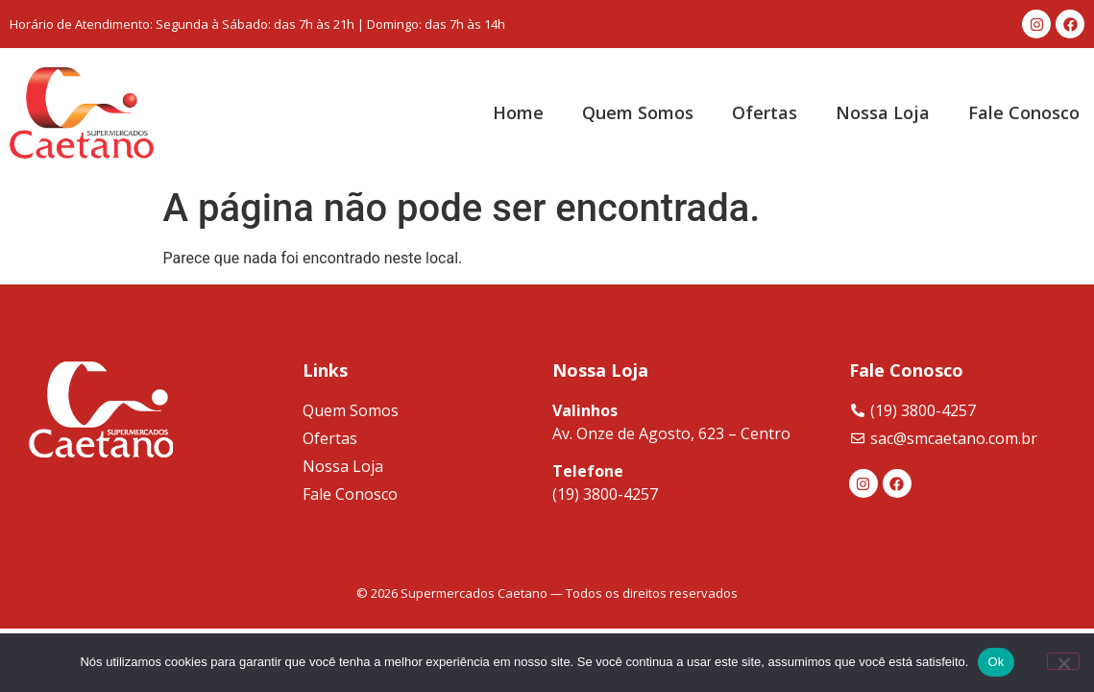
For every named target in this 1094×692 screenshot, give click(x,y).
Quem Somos (637, 112)
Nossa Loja (883, 112)
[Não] (1063, 661)
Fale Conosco (1024, 112)
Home (518, 112)
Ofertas (764, 112)
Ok (995, 662)
